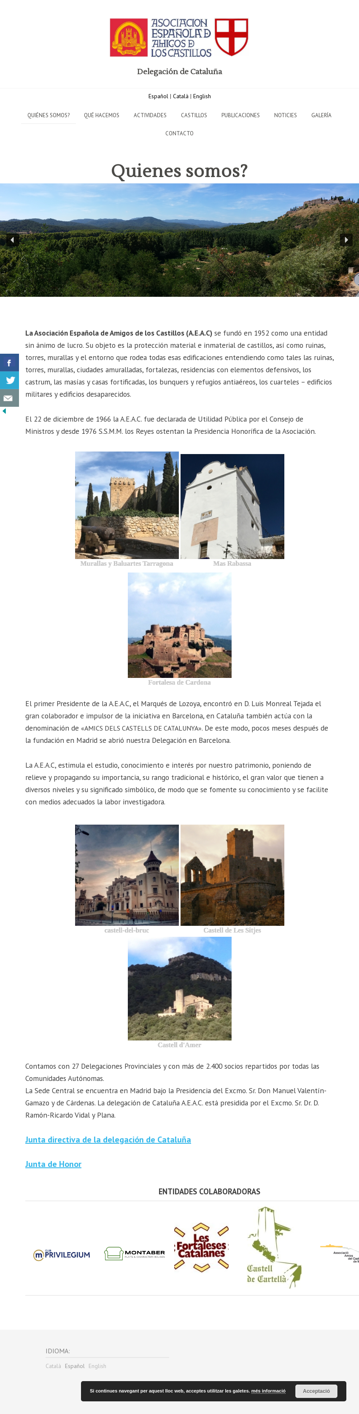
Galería (321, 115)
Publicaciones (240, 115)
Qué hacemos (101, 115)
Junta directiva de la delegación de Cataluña (108, 1139)
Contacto (179, 133)
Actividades (150, 115)
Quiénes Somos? (48, 115)
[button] (12, 240)
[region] (179, 240)
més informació (268, 1390)
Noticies (285, 115)
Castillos (194, 115)
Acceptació (316, 1391)
